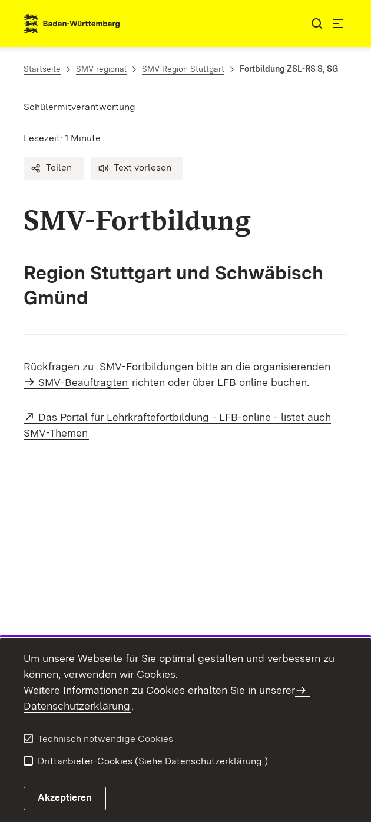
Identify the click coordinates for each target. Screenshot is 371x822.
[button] (54, 168)
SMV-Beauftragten (83, 382)
